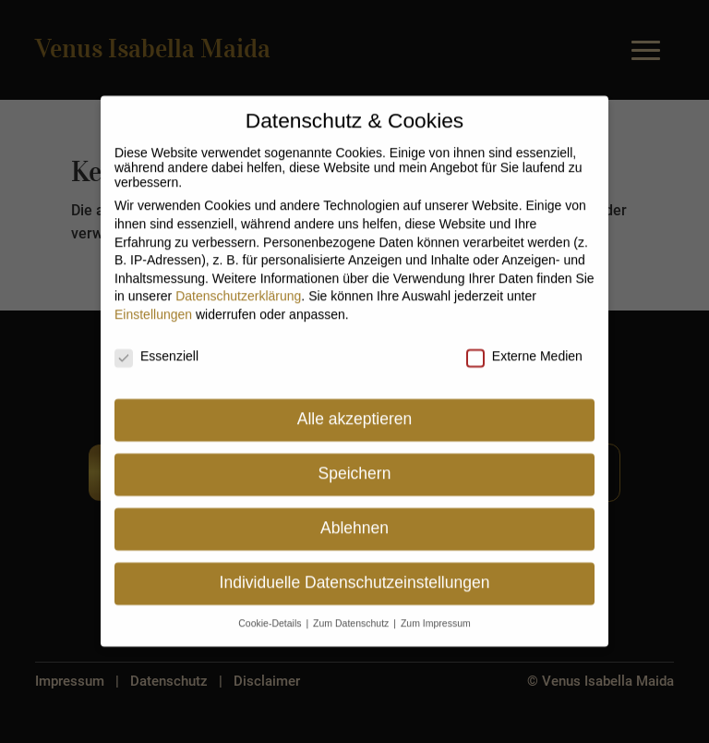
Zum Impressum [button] (436, 616)
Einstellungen (153, 307)
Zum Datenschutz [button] (352, 616)
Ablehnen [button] (354, 521)
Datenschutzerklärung (238, 289)
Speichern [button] (354, 466)
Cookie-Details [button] (271, 616)
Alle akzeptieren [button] (355, 412)
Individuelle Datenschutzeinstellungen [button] (355, 575)
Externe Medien (524, 349)
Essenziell (156, 349)
